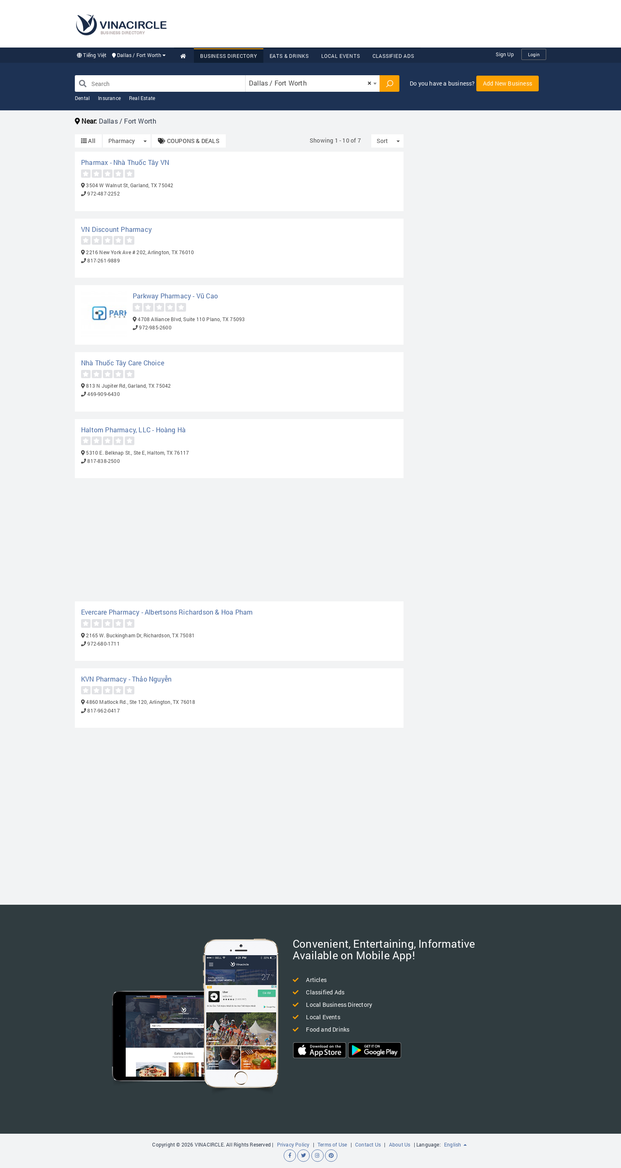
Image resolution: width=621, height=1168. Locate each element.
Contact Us (368, 1144)
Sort (382, 141)
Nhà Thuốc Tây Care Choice (122, 362)
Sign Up (505, 54)
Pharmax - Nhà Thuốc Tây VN (125, 162)
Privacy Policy (293, 1144)
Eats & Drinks (289, 55)
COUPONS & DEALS (188, 141)
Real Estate (142, 98)
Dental (82, 98)
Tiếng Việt (91, 55)
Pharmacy (121, 141)
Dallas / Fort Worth (139, 55)
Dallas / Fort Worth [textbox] (310, 83)
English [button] (455, 1144)
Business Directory (228, 55)
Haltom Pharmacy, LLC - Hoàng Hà (133, 429)
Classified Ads (393, 55)
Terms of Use (332, 1144)
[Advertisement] (395, 22)
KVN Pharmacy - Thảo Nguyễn (126, 679)
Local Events (340, 55)
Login (534, 54)
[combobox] (313, 83)
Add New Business (507, 83)
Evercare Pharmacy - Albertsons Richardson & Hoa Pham (167, 612)
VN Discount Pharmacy (116, 229)
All (88, 141)
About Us (400, 1144)
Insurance (109, 98)
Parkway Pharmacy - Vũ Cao (175, 295)
